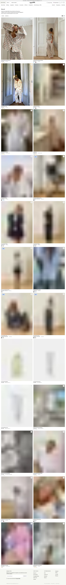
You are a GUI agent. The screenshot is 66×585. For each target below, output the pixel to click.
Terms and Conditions (47, 583)
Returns (45, 577)
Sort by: (6, 15)
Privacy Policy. (18, 578)
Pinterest (56, 575)
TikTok (56, 572)
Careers (34, 579)
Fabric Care (35, 577)
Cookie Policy (57, 583)
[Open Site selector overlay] (56, 2)
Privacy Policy (53, 583)
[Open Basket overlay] (64, 2)
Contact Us (46, 574)
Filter (2, 15)
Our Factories (35, 574)
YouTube (56, 574)
